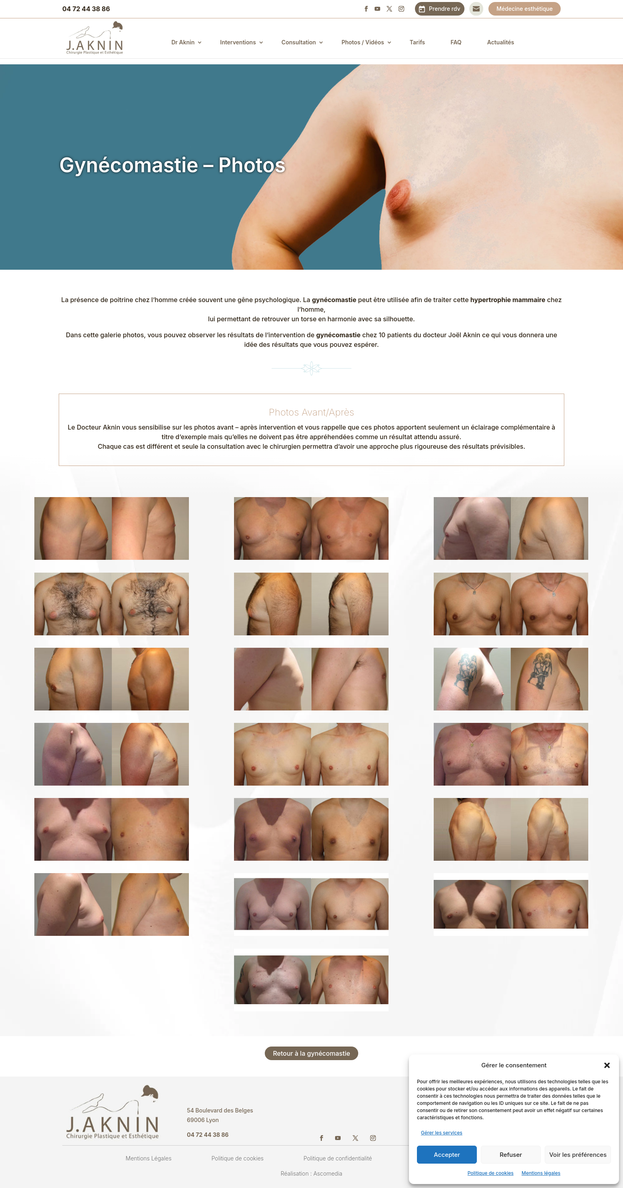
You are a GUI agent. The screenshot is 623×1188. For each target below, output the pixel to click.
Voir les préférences (578, 1154)
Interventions (243, 42)
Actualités (505, 42)
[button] (607, 1065)
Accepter (447, 1154)
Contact (476, 8)
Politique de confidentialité (338, 1158)
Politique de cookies (491, 1173)
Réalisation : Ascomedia (311, 1173)
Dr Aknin (188, 42)
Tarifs (422, 42)
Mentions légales (541, 1173)
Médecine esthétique (524, 8)
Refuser (511, 1154)
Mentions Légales (149, 1158)
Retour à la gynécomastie (311, 1053)
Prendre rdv (444, 8)
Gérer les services (441, 1133)
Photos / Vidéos (368, 42)
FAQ (461, 42)
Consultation (303, 42)
